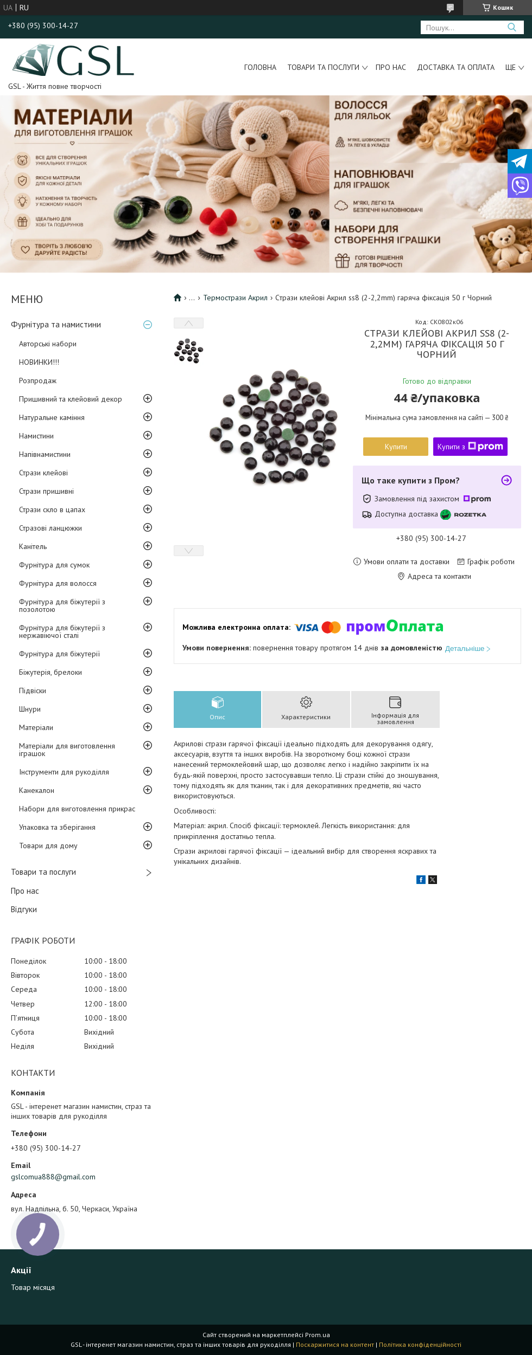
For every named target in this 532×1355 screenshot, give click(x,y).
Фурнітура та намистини (56, 324)
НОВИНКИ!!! (39, 362)
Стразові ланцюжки (50, 528)
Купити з (470, 446)
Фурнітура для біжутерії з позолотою (62, 605)
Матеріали (36, 727)
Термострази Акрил (235, 297)
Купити (396, 446)
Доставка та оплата (456, 67)
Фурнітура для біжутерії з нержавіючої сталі (62, 631)
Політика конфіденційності (420, 1344)
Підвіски (32, 690)
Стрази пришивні (46, 491)
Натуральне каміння (52, 417)
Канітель (33, 546)
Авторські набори (48, 344)
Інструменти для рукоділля (64, 772)
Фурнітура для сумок (54, 565)
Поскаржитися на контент (335, 1344)
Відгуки (24, 909)
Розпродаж (37, 380)
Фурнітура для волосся (58, 583)
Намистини (36, 436)
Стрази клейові (43, 473)
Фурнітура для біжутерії (59, 654)
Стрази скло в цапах (52, 509)
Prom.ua (317, 1335)
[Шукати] (511, 27)
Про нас (391, 67)
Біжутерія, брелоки (50, 672)
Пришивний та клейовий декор (70, 399)
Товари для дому (48, 845)
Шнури (30, 709)
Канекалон (36, 790)
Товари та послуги (323, 67)
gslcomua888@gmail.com (53, 1177)
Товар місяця (33, 1287)
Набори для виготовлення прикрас (77, 809)
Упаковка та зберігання (57, 827)
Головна (260, 67)
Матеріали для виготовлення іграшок (67, 749)
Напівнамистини (45, 454)
